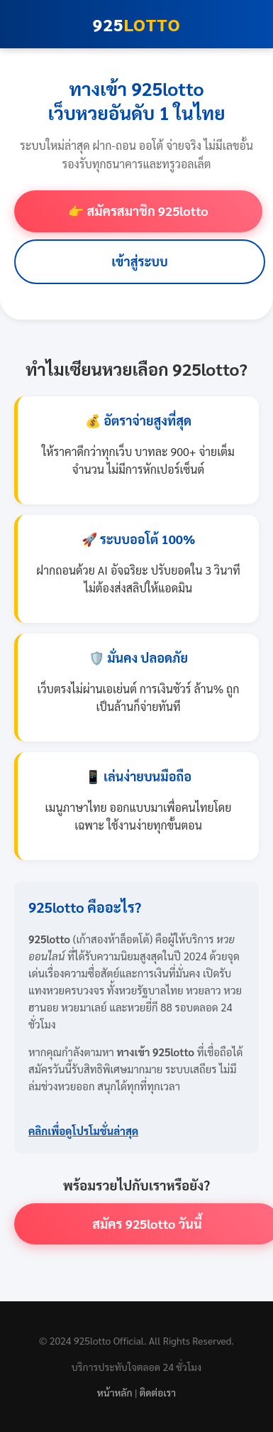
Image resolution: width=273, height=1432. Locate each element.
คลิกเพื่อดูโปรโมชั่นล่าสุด (83, 1130)
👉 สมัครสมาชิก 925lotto (138, 210)
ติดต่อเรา (158, 1392)
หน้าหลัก (115, 1392)
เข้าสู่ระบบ (139, 261)
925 (137, 24)
